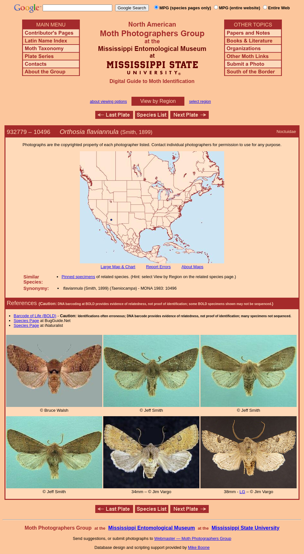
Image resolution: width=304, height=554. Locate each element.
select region (200, 101)
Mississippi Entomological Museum (151, 528)
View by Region (158, 101)
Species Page (26, 320)
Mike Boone (199, 547)
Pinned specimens (78, 276)
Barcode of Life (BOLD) (35, 315)
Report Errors (158, 266)
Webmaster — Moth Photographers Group (192, 538)
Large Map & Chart (118, 266)
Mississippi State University (246, 528)
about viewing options (108, 101)
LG (242, 491)
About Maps (192, 266)
